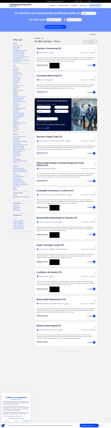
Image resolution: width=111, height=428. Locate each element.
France (89, 1)
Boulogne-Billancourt (18, 122)
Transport (15, 156)
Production (16, 178)
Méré (14, 88)
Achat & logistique (17, 176)
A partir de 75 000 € (18, 225)
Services (15, 138)
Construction (16, 154)
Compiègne (16, 117)
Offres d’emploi (95, 5)
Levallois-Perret (17, 74)
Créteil (14, 106)
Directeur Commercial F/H (48, 48)
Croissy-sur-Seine (17, 114)
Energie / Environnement (19, 161)
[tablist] (92, 42)
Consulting (15, 186)
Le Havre (15, 129)
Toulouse (15, 82)
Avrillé (14, 126)
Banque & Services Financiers (20, 171)
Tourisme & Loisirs (17, 148)
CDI (14, 195)
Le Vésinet (15, 104)
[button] (3, 425)
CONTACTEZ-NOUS (78, 1)
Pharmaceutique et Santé (19, 144)
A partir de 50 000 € (18, 223)
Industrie (15, 139)
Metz (14, 83)
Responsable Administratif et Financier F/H (56, 217)
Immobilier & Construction (19, 184)
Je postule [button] (89, 65)
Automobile (16, 159)
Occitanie (15, 48)
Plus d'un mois (16, 210)
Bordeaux (15, 69)
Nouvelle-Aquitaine (18, 52)
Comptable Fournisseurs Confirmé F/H (54, 190)
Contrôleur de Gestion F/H (49, 272)
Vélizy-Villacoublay (17, 113)
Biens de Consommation (19, 141)
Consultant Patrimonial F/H (49, 75)
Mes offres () (93, 34)
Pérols (14, 103)
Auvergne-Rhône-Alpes (19, 50)
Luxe (14, 162)
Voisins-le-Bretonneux (18, 101)
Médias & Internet (17, 146)
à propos (74, 5)
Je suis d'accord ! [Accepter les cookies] (26, 421)
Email (38, 116)
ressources (83, 5)
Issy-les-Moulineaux (18, 108)
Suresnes (15, 80)
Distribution (16, 143)
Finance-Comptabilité (18, 169)
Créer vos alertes (41, 128)
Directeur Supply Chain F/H (49, 136)
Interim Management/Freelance (21, 196)
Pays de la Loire (17, 58)
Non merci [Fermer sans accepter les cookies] (6, 421)
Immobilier (15, 152)
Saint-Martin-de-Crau (18, 96)
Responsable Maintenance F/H (51, 299)
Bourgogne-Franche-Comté (20, 60)
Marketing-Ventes (17, 168)
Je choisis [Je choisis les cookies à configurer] (16, 421)
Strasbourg (16, 78)
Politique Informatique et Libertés (57, 124)
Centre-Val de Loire (18, 53)
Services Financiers (18, 136)
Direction (15, 174)
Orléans (15, 91)
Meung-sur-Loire (17, 85)
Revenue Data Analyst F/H (48, 325)
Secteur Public (16, 151)
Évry (14, 130)
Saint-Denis (16, 77)
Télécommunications (18, 149)
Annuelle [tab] (16, 218)
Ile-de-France (16, 45)
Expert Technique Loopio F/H (50, 245)
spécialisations (63, 5)
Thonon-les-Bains (17, 98)
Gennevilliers (16, 109)
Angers (15, 127)
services (52, 5)
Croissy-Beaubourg (18, 116)
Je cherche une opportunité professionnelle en (47, 13)
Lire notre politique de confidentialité (12, 416)
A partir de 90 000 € (18, 227)
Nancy (14, 70)
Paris (14, 67)
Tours (14, 93)
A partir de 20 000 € (18, 220)
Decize (14, 111)
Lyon (14, 75)
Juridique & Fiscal (17, 181)
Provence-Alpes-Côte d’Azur (20, 57)
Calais (14, 121)
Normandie (16, 61)
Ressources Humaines (18, 182)
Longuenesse (16, 100)
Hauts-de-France (17, 55)
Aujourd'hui (16, 205)
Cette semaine (16, 207)
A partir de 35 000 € (18, 222)
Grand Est (15, 47)
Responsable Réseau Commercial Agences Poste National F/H (60, 164)
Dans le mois (16, 208)
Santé (14, 189)
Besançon (15, 124)
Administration (16, 179)
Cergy (14, 119)
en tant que (37, 19)
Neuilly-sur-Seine (17, 90)
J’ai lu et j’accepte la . (52, 124)
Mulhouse (15, 87)
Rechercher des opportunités (53, 26)
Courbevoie (16, 72)
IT (13, 157)
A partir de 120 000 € (18, 228)
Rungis (14, 95)
